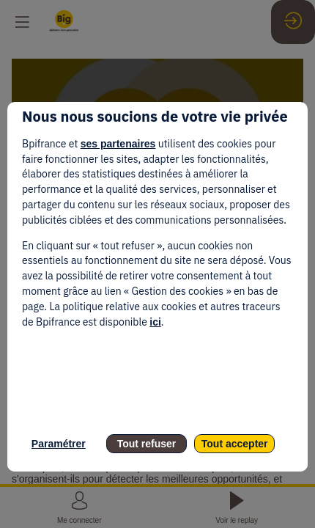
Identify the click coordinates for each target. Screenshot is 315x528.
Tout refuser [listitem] (147, 444)
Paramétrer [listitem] (59, 444)
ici (155, 322)
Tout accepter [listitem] (234, 444)
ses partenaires (118, 144)
